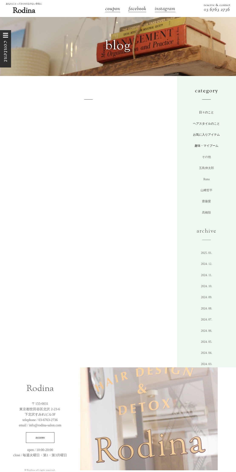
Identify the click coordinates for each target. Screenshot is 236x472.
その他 (206, 157)
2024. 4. (206, 352)
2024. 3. (206, 364)
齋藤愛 (206, 201)
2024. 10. (206, 286)
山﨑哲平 (206, 190)
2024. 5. (206, 341)
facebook (137, 9)
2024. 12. (206, 264)
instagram (165, 9)
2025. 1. (206, 252)
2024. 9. (206, 297)
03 (207, 10)
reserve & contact (217, 5)
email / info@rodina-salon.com (40, 425)
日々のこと (206, 112)
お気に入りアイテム (206, 134)
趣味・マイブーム (206, 145)
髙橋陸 (206, 212)
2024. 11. (206, 275)
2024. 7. (206, 319)
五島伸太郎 (206, 168)
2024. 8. (206, 308)
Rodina (24, 11)
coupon (112, 9)
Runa (206, 179)
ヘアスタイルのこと (206, 123)
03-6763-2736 (48, 420)
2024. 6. (206, 330)
